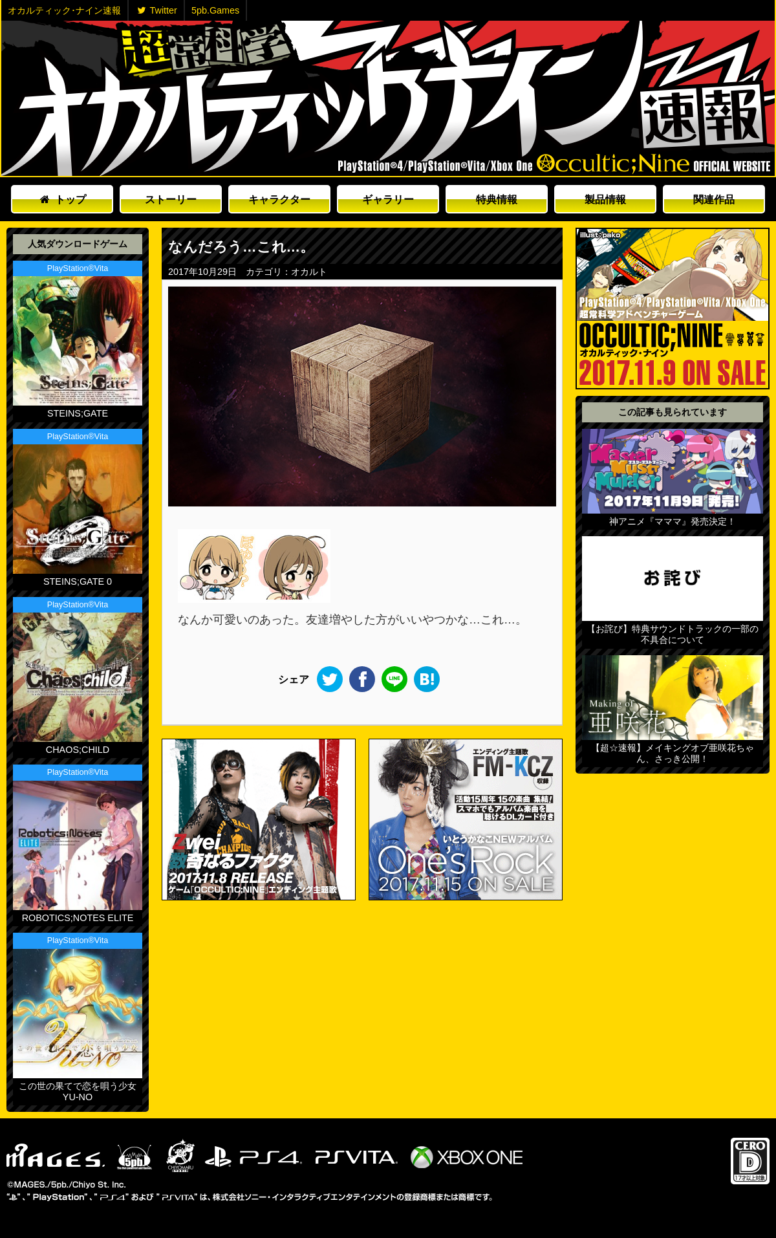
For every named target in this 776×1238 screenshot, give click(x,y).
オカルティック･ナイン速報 (64, 10)
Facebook (362, 679)
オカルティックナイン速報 (388, 98)
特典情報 (496, 199)
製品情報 (605, 199)
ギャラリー (388, 199)
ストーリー (171, 199)
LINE (394, 679)
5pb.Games (215, 10)
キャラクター (279, 199)
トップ (63, 199)
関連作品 (714, 199)
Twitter (157, 10)
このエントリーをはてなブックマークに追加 (427, 679)
